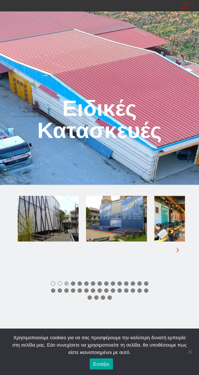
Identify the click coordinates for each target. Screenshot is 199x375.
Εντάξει (101, 364)
